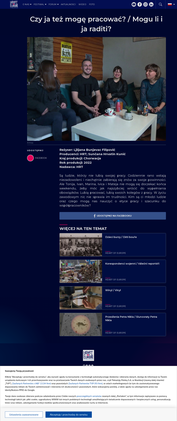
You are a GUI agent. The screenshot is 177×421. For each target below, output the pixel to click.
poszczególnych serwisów (89, 396)
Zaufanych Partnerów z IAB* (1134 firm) (31, 383)
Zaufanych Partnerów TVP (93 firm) (85, 383)
